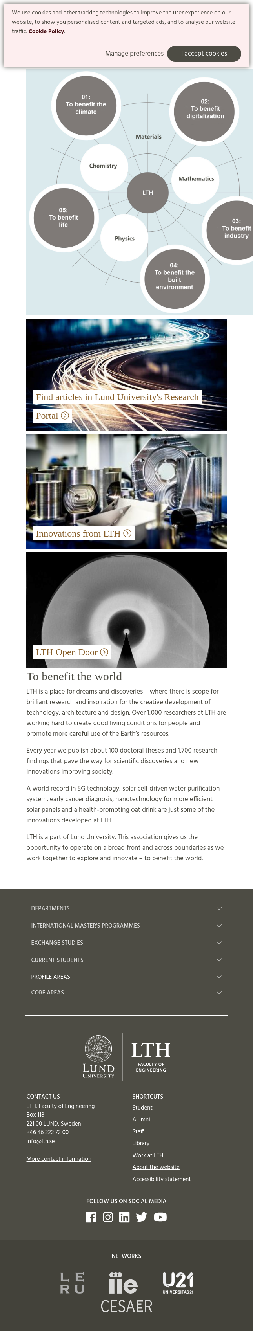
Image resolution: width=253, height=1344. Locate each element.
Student (143, 1108)
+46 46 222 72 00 (48, 1132)
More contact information (59, 1159)
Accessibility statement (162, 1179)
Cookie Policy (46, 31)
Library (141, 1143)
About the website (156, 1167)
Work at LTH (148, 1155)
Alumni (141, 1119)
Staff (138, 1132)
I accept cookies (204, 54)
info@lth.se (41, 1141)
